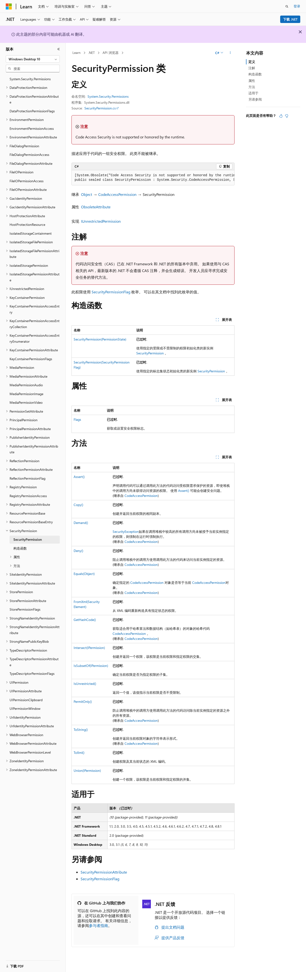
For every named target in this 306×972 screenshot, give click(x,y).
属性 (251, 80)
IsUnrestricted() (85, 683)
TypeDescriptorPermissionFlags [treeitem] (32, 673)
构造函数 (255, 74)
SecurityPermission (150, 353)
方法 (251, 87)
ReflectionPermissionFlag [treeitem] (27, 478)
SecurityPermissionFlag (111, 291)
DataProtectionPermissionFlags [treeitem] (32, 111)
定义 (251, 61)
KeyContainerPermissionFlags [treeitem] (31, 359)
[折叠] (59, 49)
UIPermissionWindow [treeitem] (25, 708)
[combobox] (33, 59)
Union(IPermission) (87, 770)
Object (86, 194)
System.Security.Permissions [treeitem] (30, 79)
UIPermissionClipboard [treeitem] (26, 700)
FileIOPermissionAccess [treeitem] (27, 181)
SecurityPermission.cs (100, 108)
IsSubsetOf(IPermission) (91, 665)
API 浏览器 (111, 52)
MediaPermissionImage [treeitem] (26, 394)
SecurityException (126, 531)
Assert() (79, 476)
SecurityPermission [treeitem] (27, 539)
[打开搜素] (287, 6)
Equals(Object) (84, 573)
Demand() (81, 522)
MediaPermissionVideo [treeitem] (26, 402)
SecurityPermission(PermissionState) (100, 339)
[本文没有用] (287, 116)
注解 (251, 68)
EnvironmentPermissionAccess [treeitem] (32, 128)
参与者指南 (98, 925)
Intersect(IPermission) (89, 647)
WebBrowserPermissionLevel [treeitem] (30, 752)
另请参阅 (255, 99)
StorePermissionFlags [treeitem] (25, 609)
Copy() (78, 504)
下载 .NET (290, 19)
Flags (77, 419)
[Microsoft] (9, 6)
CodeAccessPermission (117, 194)
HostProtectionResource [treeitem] (27, 224)
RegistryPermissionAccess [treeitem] (28, 496)
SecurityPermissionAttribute (104, 872)
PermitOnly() (83, 701)
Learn (76, 52)
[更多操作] (230, 53)
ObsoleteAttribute (95, 206)
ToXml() (79, 752)
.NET (91, 52)
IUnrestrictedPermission (101, 221)
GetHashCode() (85, 619)
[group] (153, 177)
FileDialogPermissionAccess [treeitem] (29, 154)
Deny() (78, 550)
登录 (297, 6)
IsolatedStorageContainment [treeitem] (31, 233)
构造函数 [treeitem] (20, 548)
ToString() (81, 729)
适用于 (253, 93)
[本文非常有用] (281, 116)
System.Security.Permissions (108, 96)
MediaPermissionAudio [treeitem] (26, 385)
